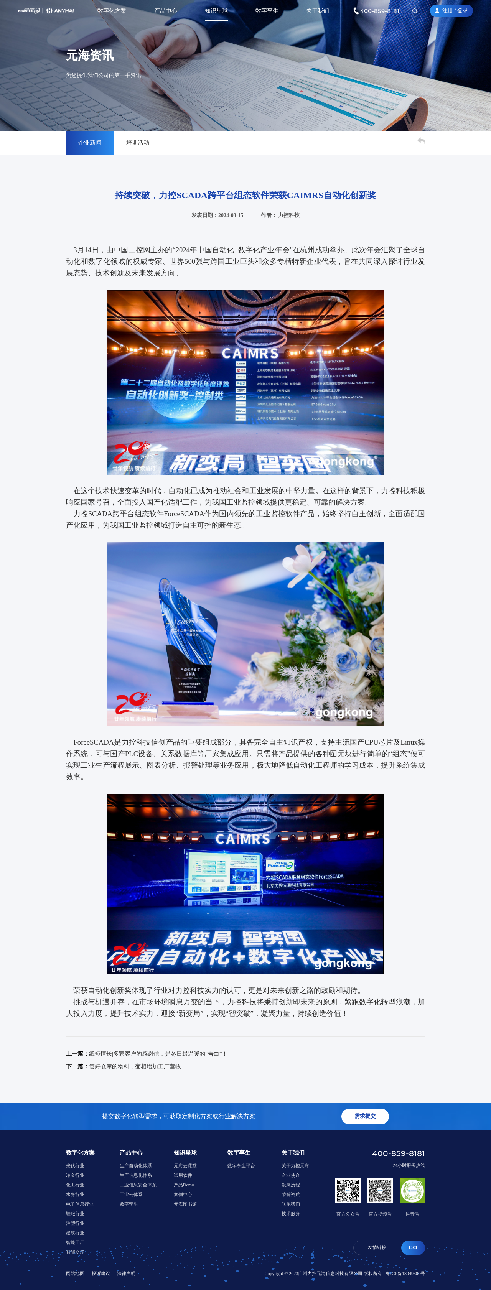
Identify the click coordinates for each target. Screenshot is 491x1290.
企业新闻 (89, 143)
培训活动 (137, 143)
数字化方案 (111, 11)
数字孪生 (266, 11)
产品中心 (165, 11)
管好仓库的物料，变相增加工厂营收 (135, 1066)
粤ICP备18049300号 (405, 1273)
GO (413, 1247)
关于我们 (317, 11)
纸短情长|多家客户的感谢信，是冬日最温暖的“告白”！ (158, 1054)
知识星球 (216, 11)
